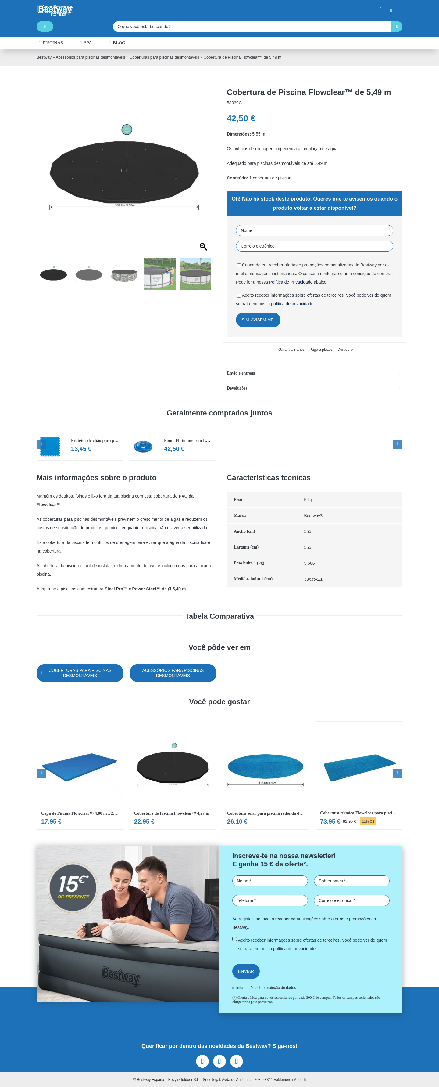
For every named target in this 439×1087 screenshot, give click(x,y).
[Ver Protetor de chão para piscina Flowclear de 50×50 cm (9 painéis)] (80, 447)
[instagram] (219, 1061)
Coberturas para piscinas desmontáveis (164, 57)
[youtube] (236, 1061)
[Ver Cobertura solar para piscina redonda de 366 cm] (266, 776)
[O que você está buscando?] (252, 26)
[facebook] (202, 1061)
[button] (314, 373)
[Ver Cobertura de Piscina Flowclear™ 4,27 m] (173, 776)
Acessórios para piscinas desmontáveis (90, 57)
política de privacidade (292, 303)
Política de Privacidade (290, 282)
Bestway (44, 57)
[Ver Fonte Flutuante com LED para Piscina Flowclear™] (173, 447)
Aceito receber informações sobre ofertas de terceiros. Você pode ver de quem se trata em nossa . (312, 944)
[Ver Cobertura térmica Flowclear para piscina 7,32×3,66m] (359, 775)
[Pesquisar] (396, 26)
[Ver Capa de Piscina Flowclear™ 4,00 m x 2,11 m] (80, 776)
